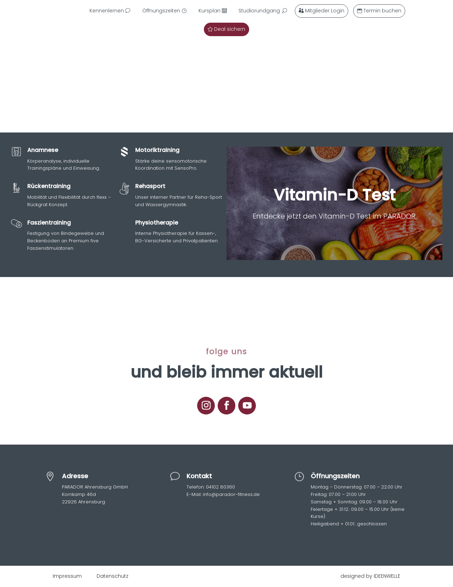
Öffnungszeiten (161, 10)
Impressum (67, 576)
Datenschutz (112, 576)
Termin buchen (382, 10)
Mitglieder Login (324, 10)
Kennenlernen (107, 10)
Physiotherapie (156, 223)
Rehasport (150, 186)
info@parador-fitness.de (230, 494)
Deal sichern (229, 29)
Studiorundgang (259, 10)
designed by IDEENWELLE (370, 576)
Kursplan (209, 10)
